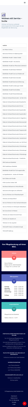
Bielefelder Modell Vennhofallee (11, 89)
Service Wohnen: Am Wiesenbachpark (13, 194)
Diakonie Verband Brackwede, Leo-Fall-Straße (15, 142)
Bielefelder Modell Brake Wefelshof (12, 69)
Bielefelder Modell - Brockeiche (11, 61)
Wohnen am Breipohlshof (10, 198)
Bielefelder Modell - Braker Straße (12, 57)
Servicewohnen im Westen (10, 210)
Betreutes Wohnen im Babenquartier (13, 53)
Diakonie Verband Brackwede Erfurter (13, 106)
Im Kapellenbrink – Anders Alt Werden (13, 174)
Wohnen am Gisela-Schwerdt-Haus (12, 214)
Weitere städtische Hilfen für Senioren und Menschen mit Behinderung (14, 347)
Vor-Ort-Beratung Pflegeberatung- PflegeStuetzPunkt (14, 339)
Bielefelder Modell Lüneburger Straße (13, 85)
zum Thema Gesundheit (14, 367)
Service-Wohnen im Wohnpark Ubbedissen (14, 206)
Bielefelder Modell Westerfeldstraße (12, 94)
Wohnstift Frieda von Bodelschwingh (13, 226)
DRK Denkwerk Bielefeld (9, 162)
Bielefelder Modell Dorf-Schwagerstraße (14, 170)
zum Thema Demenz (14, 365)
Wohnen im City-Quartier (10, 222)
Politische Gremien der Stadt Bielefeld (14, 357)
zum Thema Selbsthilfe (14, 370)
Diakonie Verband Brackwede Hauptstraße (14, 110)
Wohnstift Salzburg (8, 231)
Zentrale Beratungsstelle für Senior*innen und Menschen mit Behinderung (14, 343)
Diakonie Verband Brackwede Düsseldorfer (14, 102)
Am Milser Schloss (7, 49)
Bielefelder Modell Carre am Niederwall (13, 73)
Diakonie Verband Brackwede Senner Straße (15, 126)
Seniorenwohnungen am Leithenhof (12, 190)
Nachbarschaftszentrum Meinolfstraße (13, 186)
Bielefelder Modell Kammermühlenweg (13, 81)
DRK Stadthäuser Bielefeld (10, 166)
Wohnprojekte (14, 380)
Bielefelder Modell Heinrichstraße (12, 77)
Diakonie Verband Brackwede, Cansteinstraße (15, 138)
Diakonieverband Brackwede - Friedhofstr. (14, 158)
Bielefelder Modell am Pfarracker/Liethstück (15, 65)
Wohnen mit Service (10, 18)
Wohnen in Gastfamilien (14, 378)
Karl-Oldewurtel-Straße (9, 178)
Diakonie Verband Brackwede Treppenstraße (15, 130)
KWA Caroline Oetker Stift (10, 182)
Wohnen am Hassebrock (9, 218)
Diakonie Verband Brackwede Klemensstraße (15, 122)
